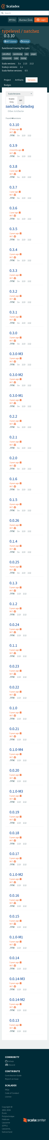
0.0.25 (14, 562)
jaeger (33, 54)
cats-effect (6, 54)
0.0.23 (14, 666)
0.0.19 (14, 812)
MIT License (10, 41)
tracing (23, 58)
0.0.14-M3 (17, 978)
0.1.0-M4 (16, 749)
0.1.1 (13, 645)
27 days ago (16, 129)
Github (9, 1061)
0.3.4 (13, 249)
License (8, 1096)
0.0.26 (14, 520)
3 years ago (15, 316)
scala (16, 58)
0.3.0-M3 (16, 353)
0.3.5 (13, 228)
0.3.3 (13, 270)
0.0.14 (14, 957)
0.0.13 (14, 1020)
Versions (32, 79)
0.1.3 (13, 582)
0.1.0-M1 (16, 937)
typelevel (11, 31)
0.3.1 (13, 312)
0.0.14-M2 (17, 999)
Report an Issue (11, 1079)
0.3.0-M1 (16, 395)
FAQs (7, 1089)
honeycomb (7, 58)
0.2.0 (13, 457)
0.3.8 (13, 166)
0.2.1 (13, 437)
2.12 (32, 63)
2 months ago (17, 150)
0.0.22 (14, 687)
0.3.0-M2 (16, 374)
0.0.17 (14, 853)
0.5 (26, 70)
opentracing (17, 54)
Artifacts (19, 79)
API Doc (12, 20)
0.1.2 (13, 603)
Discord (10, 1065)
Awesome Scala (25, 19)
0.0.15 (14, 916)
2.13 (25, 63)
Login (41, 20)
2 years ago (15, 233)
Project (7, 79)
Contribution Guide (13, 1075)
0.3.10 (14, 124)
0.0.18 (14, 832)
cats (26, 54)
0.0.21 (14, 728)
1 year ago (15, 170)
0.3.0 (13, 332)
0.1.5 (13, 499)
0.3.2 (13, 291)
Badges (7, 84)
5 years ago (15, 587)
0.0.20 (14, 770)
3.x (19, 63)
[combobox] (19, 93)
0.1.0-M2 (16, 874)
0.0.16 (14, 895)
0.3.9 (13, 145)
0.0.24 (14, 624)
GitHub (25, 41)
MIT (13, 132)
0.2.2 (13, 416)
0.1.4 (13, 541)
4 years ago (15, 483)
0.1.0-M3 (16, 791)
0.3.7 (13, 187)
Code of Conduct (12, 1093)
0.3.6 (13, 207)
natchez (31, 31)
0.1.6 (13, 478)
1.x (21, 66)
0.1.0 (13, 707)
